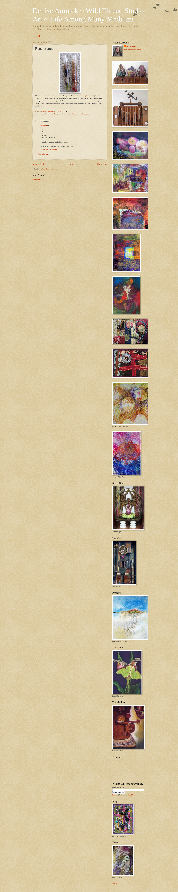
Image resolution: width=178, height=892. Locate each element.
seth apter (74, 114)
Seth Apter (84, 96)
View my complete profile (132, 50)
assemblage (45, 114)
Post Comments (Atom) (50, 169)
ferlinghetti (53, 114)
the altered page (84, 114)
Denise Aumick (131, 46)
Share (114, 883)
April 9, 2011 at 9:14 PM (49, 149)
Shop (37, 35)
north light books (64, 114)
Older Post (102, 164)
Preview (115, 795)
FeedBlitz (131, 795)
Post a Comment (44, 154)
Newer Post (38, 164)
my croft (44, 126)
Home (70, 164)
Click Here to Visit (38, 179)
